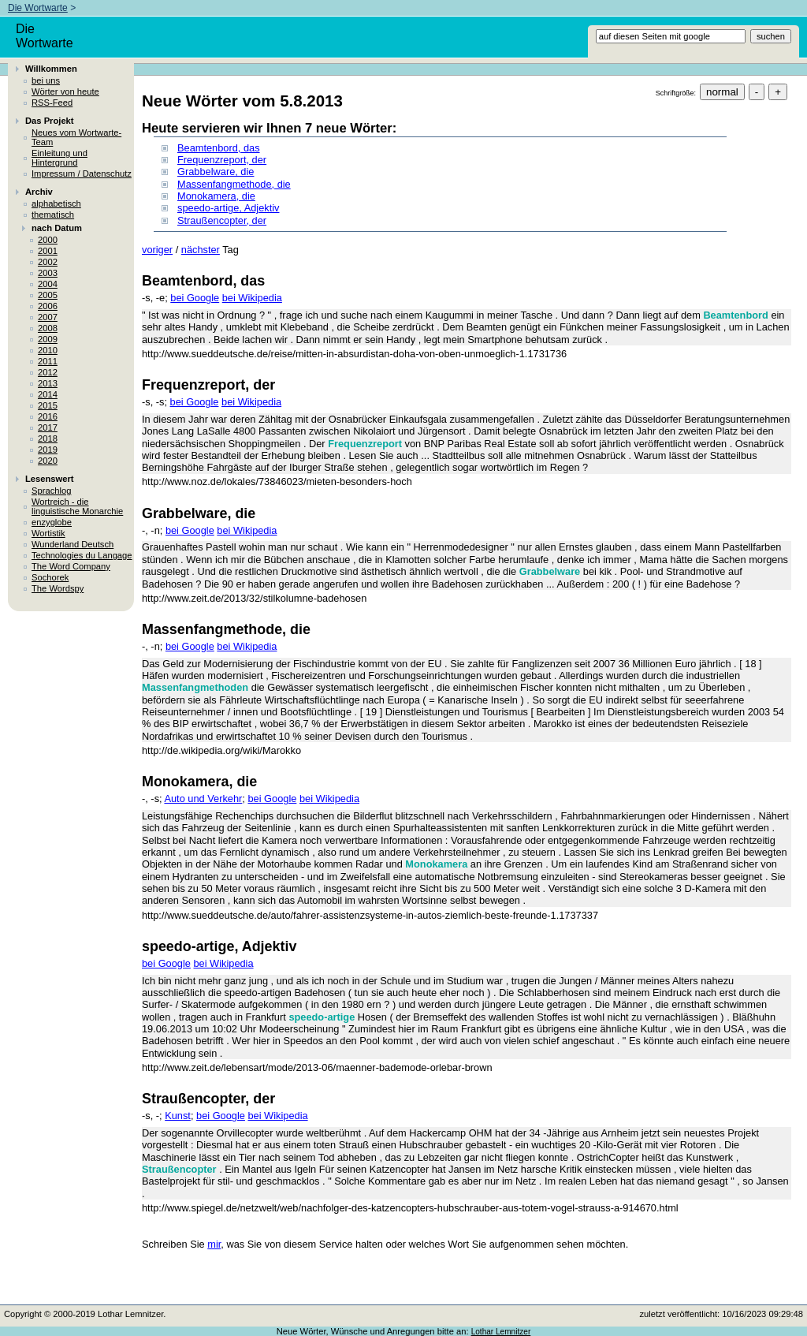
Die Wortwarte (38, 7)
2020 (48, 460)
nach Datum (57, 228)
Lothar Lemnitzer (501, 1331)
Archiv (39, 191)
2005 (48, 295)
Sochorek (50, 577)
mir (214, 1244)
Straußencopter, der (221, 220)
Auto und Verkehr (203, 798)
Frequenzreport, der (221, 160)
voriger (157, 250)
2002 (48, 262)
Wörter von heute (65, 91)
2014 (48, 394)
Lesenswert (49, 478)
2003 (48, 273)
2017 (48, 427)
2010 (48, 350)
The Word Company (71, 566)
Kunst (178, 1115)
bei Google (194, 298)
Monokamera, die (216, 196)
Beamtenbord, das (218, 148)
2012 (48, 372)
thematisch (53, 214)
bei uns (46, 80)
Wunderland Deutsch (72, 544)
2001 (48, 251)
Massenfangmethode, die (234, 184)
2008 (48, 328)
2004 (48, 284)
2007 (48, 317)
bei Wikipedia (252, 298)
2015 (48, 405)
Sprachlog (51, 490)
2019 (48, 449)
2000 (48, 239)
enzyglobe (52, 522)
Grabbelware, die (215, 171)
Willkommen (51, 68)
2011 (48, 361)
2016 (48, 416)
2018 (48, 438)
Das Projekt (49, 120)
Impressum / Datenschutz (82, 173)
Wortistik (48, 533)
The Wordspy (58, 588)
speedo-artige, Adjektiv (228, 208)
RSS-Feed (52, 102)
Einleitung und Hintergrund (59, 157)
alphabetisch (56, 203)
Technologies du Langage (82, 555)
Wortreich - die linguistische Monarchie (77, 506)
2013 (48, 383)
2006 (48, 306)
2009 (48, 339)
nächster (200, 250)
